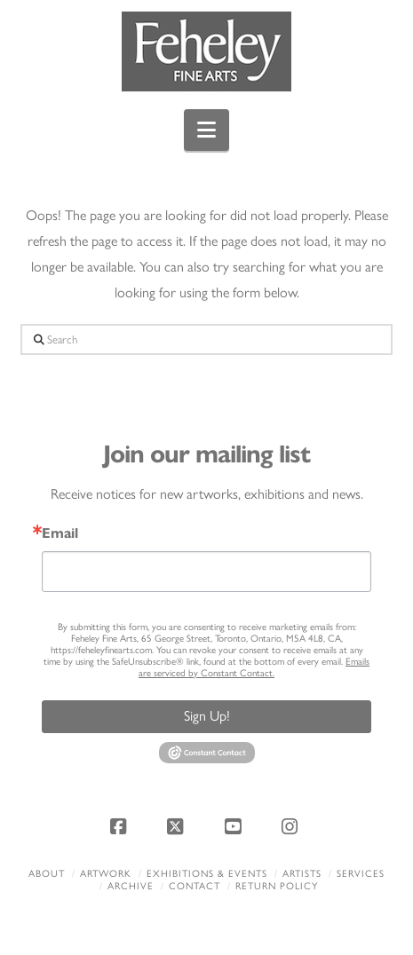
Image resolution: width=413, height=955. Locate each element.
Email (60, 533)
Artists (302, 874)
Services (361, 874)
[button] (206, 130)
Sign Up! (207, 715)
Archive (130, 886)
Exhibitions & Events (207, 874)
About (46, 874)
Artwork (105, 874)
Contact (194, 886)
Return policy (276, 886)
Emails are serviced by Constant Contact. (254, 667)
